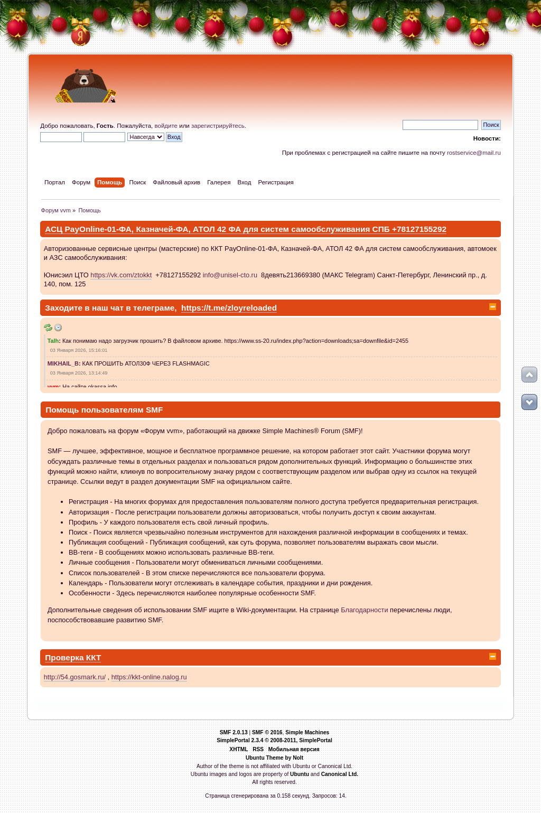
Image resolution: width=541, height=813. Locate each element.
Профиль (83, 522)
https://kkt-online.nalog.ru (149, 677)
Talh (53, 341)
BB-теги (81, 552)
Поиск (78, 532)
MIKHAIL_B (63, 363)
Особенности (89, 593)
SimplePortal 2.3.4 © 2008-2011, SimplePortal (274, 740)
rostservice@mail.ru (474, 152)
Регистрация (88, 502)
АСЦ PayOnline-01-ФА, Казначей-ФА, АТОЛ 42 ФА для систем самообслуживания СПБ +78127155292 (245, 229)
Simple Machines (307, 732)
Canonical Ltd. (340, 774)
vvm (53, 387)
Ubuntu (299, 774)
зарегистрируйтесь (218, 126)
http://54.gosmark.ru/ (75, 677)
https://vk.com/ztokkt (121, 275)
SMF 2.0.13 (234, 732)
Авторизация (89, 512)
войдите (166, 126)
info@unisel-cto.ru (230, 275)
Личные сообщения (99, 562)
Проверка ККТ (73, 657)
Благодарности (364, 610)
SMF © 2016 (267, 732)
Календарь (86, 583)
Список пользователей (104, 573)
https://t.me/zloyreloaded (229, 307)
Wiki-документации (265, 610)
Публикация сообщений (106, 542)
